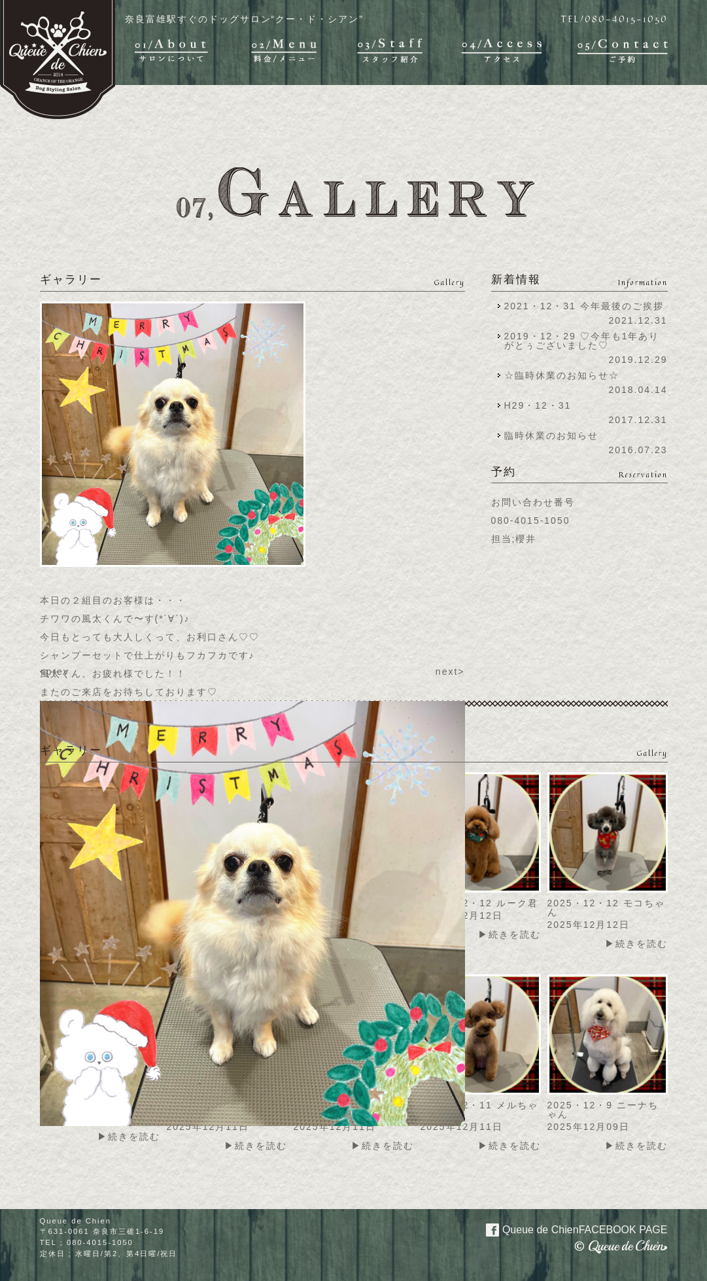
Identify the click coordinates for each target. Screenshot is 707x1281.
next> (450, 671)
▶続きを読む (509, 934)
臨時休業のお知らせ (551, 435)
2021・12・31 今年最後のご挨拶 (584, 306)
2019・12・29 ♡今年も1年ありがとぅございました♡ (582, 340)
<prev (54, 671)
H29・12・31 (541, 405)
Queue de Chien (569, 1228)
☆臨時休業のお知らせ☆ (561, 375)
